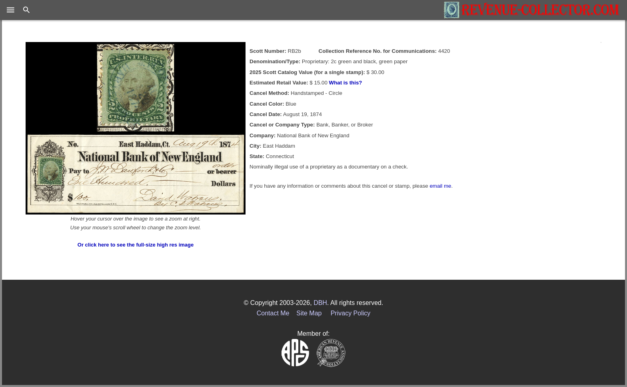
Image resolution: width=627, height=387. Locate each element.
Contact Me (273, 313)
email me (440, 186)
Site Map (308, 313)
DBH (320, 302)
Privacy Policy (351, 313)
